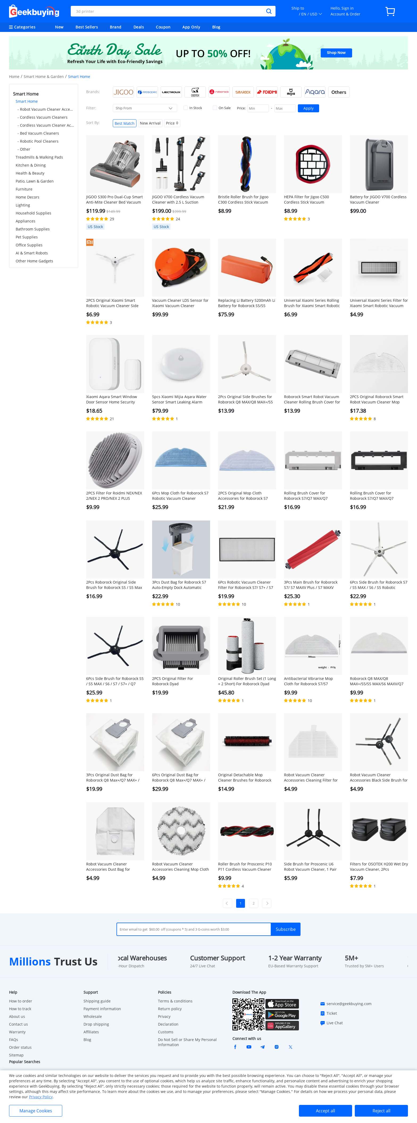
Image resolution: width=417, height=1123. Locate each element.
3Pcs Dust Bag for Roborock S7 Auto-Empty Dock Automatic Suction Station (179, 585)
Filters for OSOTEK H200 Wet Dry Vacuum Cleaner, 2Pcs (379, 866)
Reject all (381, 1111)
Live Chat (331, 1023)
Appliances (25, 221)
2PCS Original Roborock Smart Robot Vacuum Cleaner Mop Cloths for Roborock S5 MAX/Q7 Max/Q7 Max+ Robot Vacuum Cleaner (378, 399)
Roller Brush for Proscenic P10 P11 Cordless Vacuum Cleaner (245, 866)
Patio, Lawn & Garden (35, 181)
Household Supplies (33, 213)
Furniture (24, 189)
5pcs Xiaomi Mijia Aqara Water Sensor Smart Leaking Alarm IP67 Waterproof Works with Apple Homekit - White (179, 399)
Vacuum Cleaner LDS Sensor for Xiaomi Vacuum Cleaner (180, 303)
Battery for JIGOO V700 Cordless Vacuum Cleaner (378, 199)
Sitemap (16, 1055)
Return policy (170, 1008)
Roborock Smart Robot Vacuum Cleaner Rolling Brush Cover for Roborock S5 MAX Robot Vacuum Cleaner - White (313, 399)
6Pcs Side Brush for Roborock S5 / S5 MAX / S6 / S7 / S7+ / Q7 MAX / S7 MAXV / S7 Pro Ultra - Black (115, 681)
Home (14, 76)
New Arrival (150, 123)
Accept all (325, 1111)
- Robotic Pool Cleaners (38, 141)
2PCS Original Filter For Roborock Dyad (172, 681)
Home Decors (27, 197)
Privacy (164, 1016)
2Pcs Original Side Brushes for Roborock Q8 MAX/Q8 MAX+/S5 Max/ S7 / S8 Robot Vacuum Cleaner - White (245, 399)
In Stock (193, 107)
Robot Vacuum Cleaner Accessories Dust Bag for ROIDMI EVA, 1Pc (108, 866)
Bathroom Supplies (33, 229)
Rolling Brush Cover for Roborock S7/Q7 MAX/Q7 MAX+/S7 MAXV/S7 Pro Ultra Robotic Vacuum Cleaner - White (312, 495)
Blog (216, 27)
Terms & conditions (175, 1001)
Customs (165, 1031)
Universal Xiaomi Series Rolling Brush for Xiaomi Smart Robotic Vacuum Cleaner (312, 303)
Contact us (18, 1024)
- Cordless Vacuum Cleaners (43, 117)
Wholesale (93, 1016)
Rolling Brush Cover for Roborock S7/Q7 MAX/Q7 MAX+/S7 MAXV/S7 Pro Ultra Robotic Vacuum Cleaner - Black (378, 495)
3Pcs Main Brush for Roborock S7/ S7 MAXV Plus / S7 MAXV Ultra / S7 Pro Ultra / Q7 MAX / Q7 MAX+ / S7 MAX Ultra (310, 585)
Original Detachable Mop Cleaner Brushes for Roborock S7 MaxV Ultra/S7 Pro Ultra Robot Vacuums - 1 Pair (244, 777)
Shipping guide (97, 1001)
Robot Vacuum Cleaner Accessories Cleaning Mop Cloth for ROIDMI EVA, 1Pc (180, 866)
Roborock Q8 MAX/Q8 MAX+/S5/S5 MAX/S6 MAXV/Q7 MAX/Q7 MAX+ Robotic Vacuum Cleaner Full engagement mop (377, 681)
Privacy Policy (41, 1096)
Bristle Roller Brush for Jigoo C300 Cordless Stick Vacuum (243, 199)
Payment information (102, 1008)
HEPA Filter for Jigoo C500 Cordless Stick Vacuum (306, 199)
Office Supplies (29, 244)
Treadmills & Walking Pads (39, 157)
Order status (20, 1047)
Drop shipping (96, 1024)
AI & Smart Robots (32, 252)
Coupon (163, 27)
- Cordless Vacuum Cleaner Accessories (46, 125)
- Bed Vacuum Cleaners (38, 133)
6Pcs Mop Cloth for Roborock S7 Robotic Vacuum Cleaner (180, 495)
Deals (139, 27)
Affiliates (91, 1031)
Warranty (17, 1031)
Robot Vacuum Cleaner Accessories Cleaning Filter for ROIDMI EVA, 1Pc (311, 777)
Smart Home (27, 101)
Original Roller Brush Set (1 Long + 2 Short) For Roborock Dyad (247, 681)
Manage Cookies (35, 1111)
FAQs (13, 1039)
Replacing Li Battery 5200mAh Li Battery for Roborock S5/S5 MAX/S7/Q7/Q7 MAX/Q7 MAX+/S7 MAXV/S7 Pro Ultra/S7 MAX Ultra (246, 303)
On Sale (222, 107)
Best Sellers (87, 27)
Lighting (23, 205)
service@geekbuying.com (346, 1003)
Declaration (168, 1024)
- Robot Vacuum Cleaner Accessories (46, 109)
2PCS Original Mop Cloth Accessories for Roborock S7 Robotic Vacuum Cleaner (243, 495)
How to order (20, 1001)
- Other (24, 149)
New (59, 27)
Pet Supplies (27, 237)
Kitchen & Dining (31, 165)
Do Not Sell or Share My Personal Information (187, 1042)
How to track (20, 1008)
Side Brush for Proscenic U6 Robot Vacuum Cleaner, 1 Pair (310, 866)
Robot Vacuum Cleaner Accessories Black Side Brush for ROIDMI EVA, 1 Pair (379, 777)
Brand (116, 27)
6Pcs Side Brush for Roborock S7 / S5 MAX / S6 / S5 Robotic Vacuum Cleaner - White (378, 585)
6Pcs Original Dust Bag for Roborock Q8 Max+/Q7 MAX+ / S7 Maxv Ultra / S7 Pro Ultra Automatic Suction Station (178, 777)
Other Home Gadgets (34, 260)
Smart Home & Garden (44, 76)
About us (17, 1016)
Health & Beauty (30, 173)
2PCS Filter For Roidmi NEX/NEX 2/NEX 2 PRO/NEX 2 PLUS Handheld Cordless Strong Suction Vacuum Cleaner (114, 495)
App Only (191, 27)
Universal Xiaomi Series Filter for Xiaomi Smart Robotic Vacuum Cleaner (379, 303)
